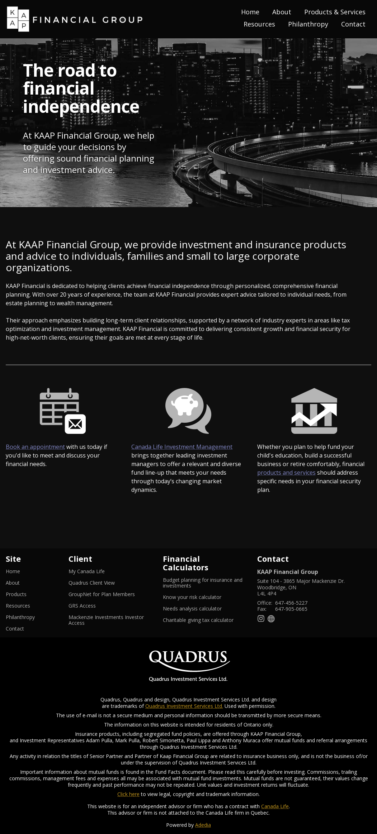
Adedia (203, 824)
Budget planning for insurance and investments (202, 583)
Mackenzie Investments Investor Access (106, 620)
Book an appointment (35, 447)
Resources (259, 24)
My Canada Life (95, 571)
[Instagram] (261, 618)
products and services (286, 472)
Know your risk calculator (201, 597)
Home (250, 12)
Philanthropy (308, 24)
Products (16, 594)
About (281, 12)
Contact (353, 24)
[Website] (271, 618)
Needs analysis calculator (201, 609)
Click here (128, 794)
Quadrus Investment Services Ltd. (184, 706)
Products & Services (335, 12)
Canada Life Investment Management (181, 447)
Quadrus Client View (100, 583)
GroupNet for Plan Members (110, 594)
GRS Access (91, 606)
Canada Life (275, 806)
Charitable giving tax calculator (204, 620)
